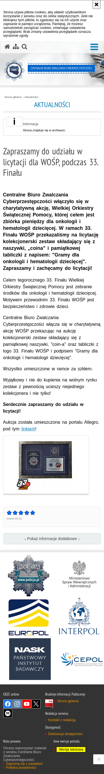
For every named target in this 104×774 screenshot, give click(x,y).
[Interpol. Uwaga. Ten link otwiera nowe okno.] (79, 617)
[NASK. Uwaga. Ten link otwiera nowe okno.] (30, 659)
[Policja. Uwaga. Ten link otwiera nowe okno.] (28, 575)
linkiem (28, 429)
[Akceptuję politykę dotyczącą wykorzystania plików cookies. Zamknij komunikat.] (96, 4)
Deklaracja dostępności (65, 734)
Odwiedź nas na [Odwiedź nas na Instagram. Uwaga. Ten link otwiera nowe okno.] (17, 703)
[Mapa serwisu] (16, 47)
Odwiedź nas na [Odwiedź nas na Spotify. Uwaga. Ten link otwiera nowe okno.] (7, 713)
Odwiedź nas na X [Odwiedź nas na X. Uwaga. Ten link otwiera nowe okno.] (36, 703)
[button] (94, 47)
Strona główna (13, 97)
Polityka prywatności (21, 768)
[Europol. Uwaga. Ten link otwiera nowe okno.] (28, 617)
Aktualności (31, 97)
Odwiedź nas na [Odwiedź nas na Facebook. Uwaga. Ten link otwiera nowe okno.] (7, 703)
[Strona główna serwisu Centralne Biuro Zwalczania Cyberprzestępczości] (7, 47)
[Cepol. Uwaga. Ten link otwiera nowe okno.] (82, 659)
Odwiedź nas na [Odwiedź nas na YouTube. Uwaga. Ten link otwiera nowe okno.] (26, 703)
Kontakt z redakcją (61, 720)
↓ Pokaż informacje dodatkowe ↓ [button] (52, 538)
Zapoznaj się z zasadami (24, 764)
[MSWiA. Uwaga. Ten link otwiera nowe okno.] (79, 575)
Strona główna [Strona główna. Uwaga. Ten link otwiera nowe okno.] (67, 701)
